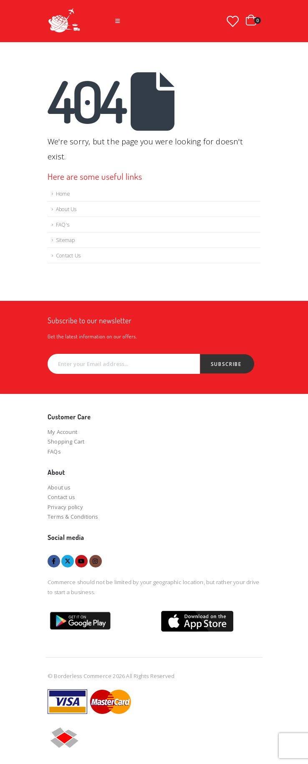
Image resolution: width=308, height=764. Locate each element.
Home (63, 193)
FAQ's (62, 224)
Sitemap (65, 240)
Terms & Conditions (73, 516)
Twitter (67, 561)
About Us (66, 209)
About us (59, 487)
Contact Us (68, 255)
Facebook (54, 561)
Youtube (81, 561)
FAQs (54, 451)
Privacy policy (65, 507)
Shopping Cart (66, 441)
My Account (62, 432)
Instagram (95, 561)
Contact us (61, 497)
